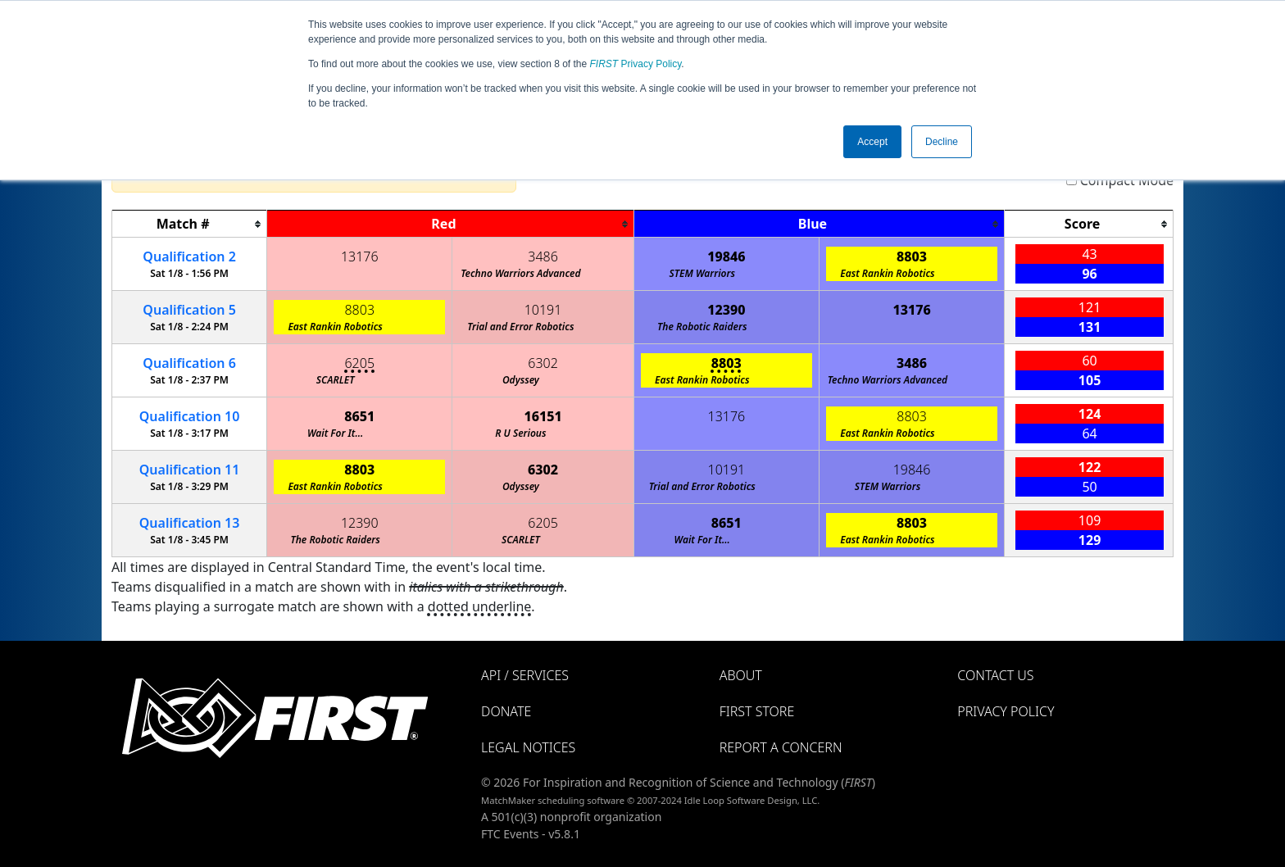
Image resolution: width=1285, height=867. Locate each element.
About (741, 675)
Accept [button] (872, 142)
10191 (543, 310)
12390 (726, 310)
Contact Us (995, 675)
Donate (506, 711)
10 (189, 416)
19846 (726, 256)
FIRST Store (757, 711)
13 (189, 523)
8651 (359, 416)
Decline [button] (941, 142)
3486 (543, 256)
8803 (912, 256)
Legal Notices (528, 747)
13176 (360, 256)
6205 (359, 363)
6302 (543, 363)
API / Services (525, 675)
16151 (542, 416)
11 (189, 470)
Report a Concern (781, 747)
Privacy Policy (636, 64)
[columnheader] (189, 224)
